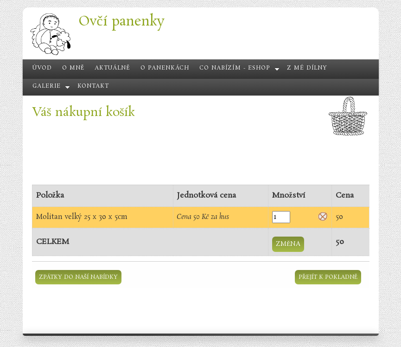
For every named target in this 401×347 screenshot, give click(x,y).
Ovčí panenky (121, 21)
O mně (73, 68)
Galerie (46, 86)
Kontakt (93, 86)
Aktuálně (112, 68)
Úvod (42, 68)
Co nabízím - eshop (234, 68)
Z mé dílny (307, 68)
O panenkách (165, 68)
